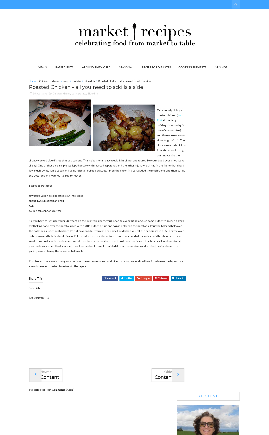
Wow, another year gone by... (212, 214)
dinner (62, 82)
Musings (222, 67)
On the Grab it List (206, 248)
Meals (43, 67)
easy (72, 82)
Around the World (97, 67)
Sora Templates (178, 430)
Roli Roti (51, 161)
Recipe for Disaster (157, 67)
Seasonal (127, 67)
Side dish (97, 82)
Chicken (50, 82)
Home (39, 82)
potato (83, 82)
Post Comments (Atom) (66, 406)
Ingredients (66, 67)
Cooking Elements (194, 67)
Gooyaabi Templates (221, 430)
